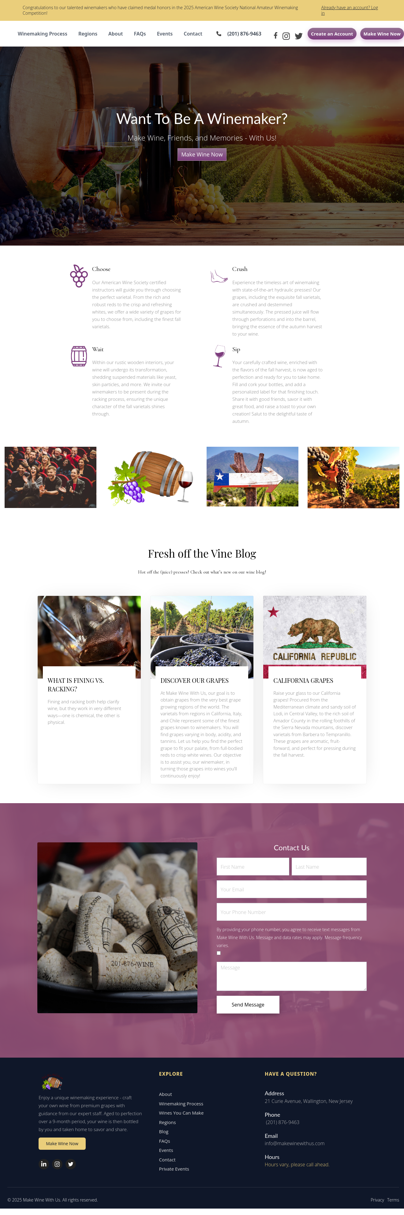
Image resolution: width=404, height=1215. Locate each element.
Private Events (173, 1173)
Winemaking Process (42, 33)
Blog (162, 1136)
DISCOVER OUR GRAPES (194, 680)
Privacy (376, 1204)
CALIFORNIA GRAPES (303, 680)
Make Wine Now (382, 34)
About (115, 33)
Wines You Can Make (180, 1117)
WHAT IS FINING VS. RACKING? (76, 684)
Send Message (248, 1004)
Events (165, 33)
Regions (87, 33)
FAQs (140, 33)
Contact (193, 33)
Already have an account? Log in (349, 10)
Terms (392, 1204)
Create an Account (332, 34)
